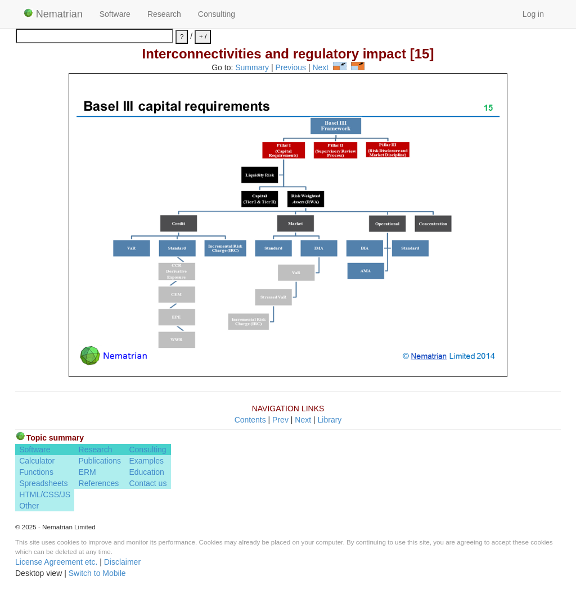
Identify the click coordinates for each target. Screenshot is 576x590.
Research (164, 14)
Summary (252, 67)
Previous (291, 67)
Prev (280, 419)
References (99, 483)
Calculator (37, 460)
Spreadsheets (43, 483)
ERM (87, 472)
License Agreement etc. (56, 561)
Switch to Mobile (97, 573)
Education (146, 472)
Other (29, 505)
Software (115, 14)
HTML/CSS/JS (44, 494)
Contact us (147, 483)
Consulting (216, 14)
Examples (146, 460)
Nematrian (53, 14)
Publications (100, 460)
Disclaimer (122, 561)
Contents (250, 419)
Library (330, 419)
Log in (533, 14)
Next (320, 67)
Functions (36, 472)
